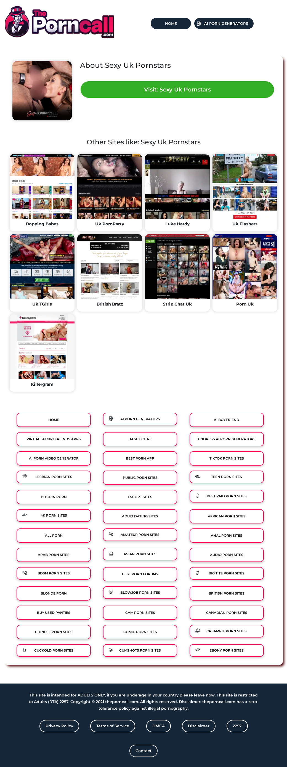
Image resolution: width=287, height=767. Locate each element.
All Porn (54, 535)
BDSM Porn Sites (54, 573)
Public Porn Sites (140, 478)
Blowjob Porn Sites (140, 592)
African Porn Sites (227, 516)
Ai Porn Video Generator (54, 458)
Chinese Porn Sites (54, 632)
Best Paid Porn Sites (227, 496)
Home (171, 23)
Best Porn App (140, 458)
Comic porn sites (140, 632)
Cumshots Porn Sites (140, 650)
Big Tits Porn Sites (227, 573)
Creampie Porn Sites (226, 631)
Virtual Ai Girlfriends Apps (53, 439)
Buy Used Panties (53, 613)
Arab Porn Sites (54, 555)
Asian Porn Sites (140, 554)
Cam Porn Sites (140, 613)
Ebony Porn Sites (226, 650)
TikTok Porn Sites (226, 458)
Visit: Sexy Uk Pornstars (177, 89)
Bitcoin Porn (54, 497)
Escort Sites (140, 497)
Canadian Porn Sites (226, 613)
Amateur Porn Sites (140, 535)
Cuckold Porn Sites (53, 650)
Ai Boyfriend (226, 420)
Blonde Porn (54, 593)
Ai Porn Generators (226, 23)
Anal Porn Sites (226, 535)
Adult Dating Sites (140, 516)
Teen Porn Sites (226, 477)
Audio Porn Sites (226, 555)
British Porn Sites (227, 593)
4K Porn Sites (54, 515)
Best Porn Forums (140, 574)
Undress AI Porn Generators (227, 439)
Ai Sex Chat (140, 439)
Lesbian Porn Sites (53, 477)
